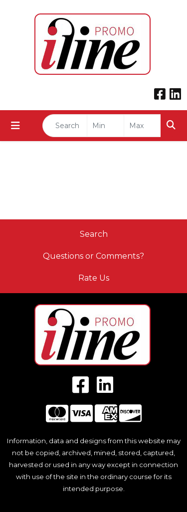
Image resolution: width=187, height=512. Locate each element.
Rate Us (93, 278)
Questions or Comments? (93, 256)
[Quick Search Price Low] (105, 125)
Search (94, 234)
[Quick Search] (64, 125)
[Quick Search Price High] (142, 125)
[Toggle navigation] (15, 126)
